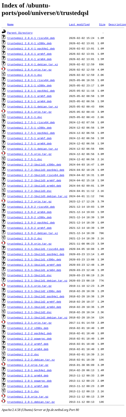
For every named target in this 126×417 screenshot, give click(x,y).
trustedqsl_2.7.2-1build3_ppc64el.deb (35, 170)
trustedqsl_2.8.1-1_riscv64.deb (31, 80)
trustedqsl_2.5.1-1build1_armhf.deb (34, 265)
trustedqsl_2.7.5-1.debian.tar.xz (32, 148)
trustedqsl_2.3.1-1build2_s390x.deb (34, 291)
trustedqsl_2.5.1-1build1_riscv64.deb (35, 249)
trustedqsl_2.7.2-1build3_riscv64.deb (35, 175)
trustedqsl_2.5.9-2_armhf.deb (29, 228)
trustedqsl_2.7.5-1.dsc (24, 159)
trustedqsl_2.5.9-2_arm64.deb (29, 212)
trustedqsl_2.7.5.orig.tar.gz (29, 154)
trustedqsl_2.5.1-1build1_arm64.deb (34, 270)
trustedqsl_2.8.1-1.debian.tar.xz (32, 106)
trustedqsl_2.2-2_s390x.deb (27, 328)
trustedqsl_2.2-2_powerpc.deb (29, 338)
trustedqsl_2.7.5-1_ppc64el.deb (31, 133)
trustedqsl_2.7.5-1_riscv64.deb (31, 122)
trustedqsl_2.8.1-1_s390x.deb (29, 85)
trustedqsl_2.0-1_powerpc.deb (29, 381)
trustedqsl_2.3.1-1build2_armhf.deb (34, 301)
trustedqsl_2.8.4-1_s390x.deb (29, 43)
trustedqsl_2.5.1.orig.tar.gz (29, 286)
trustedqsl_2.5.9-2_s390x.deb (29, 217)
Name (10, 24)
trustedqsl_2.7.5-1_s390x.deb (29, 127)
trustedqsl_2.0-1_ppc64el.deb (29, 370)
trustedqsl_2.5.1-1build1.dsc (29, 275)
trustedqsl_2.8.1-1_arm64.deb (29, 101)
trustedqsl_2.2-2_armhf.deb (27, 344)
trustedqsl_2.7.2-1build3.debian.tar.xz (37, 196)
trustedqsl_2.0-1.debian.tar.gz (31, 402)
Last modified (79, 24)
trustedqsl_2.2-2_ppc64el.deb (29, 333)
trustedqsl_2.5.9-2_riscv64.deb (31, 206)
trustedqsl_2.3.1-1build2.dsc (29, 312)
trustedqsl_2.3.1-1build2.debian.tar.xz (37, 317)
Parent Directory (20, 32)
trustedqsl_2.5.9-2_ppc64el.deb (31, 222)
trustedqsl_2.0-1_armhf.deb (27, 386)
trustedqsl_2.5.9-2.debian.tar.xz (32, 233)
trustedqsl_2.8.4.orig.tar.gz (29, 69)
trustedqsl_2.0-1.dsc (23, 391)
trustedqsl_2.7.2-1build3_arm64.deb (34, 185)
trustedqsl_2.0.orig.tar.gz (27, 396)
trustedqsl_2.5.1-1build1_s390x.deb (34, 259)
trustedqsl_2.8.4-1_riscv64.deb (31, 38)
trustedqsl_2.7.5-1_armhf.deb (29, 138)
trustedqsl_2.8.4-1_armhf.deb (29, 54)
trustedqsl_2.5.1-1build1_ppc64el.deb (35, 254)
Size (102, 24)
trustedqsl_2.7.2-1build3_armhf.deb (34, 180)
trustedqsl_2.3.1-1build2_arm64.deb (34, 307)
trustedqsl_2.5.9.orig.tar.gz (29, 243)
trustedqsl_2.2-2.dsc (23, 354)
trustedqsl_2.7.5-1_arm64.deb (29, 143)
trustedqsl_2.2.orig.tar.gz (27, 365)
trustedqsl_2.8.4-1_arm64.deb (29, 59)
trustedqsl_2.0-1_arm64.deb (27, 375)
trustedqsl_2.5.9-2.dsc (24, 238)
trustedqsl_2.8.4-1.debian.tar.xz (32, 64)
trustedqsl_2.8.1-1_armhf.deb (29, 96)
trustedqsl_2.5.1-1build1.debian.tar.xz (37, 280)
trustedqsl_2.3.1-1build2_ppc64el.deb (35, 296)
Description (117, 24)
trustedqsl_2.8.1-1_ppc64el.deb (31, 90)
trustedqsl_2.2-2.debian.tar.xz (31, 359)
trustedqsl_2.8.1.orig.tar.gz (29, 112)
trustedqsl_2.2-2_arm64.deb (27, 349)
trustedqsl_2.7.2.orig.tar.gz (29, 201)
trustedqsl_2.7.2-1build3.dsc (29, 191)
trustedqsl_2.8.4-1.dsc (24, 75)
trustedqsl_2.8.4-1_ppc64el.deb (31, 48)
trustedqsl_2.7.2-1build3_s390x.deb (34, 164)
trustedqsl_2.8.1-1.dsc (24, 117)
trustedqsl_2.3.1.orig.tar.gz (29, 323)
